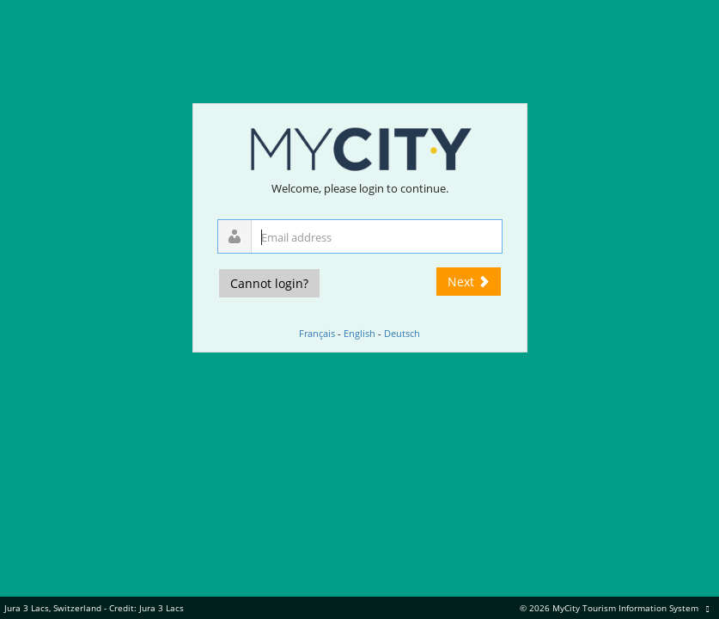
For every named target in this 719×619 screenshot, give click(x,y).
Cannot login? (269, 283)
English (359, 333)
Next (469, 281)
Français (317, 333)
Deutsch (402, 333)
